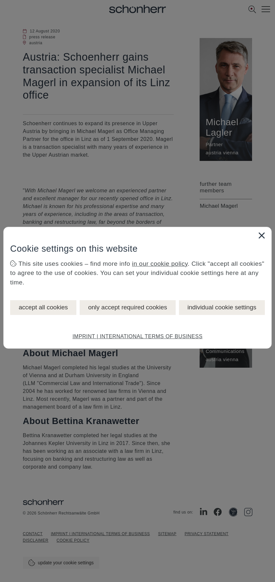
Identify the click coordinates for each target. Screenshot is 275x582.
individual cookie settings (221, 307)
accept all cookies (43, 307)
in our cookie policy (160, 263)
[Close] (261, 235)
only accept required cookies (127, 307)
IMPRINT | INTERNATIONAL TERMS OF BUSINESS (137, 336)
